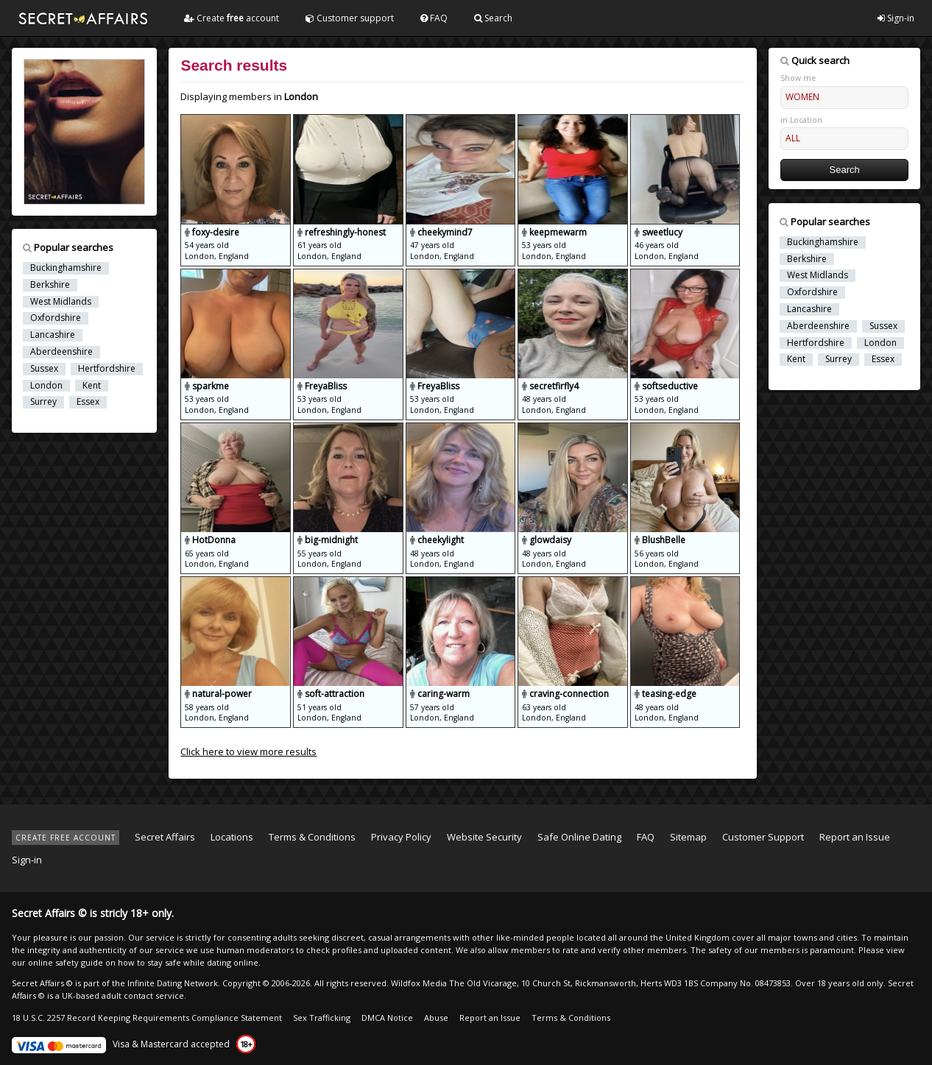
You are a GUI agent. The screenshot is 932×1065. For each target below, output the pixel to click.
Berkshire (50, 285)
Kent (91, 386)
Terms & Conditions (312, 836)
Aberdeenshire (61, 352)
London (46, 386)
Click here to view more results (248, 751)
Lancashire (52, 335)
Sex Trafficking (321, 1017)
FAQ (434, 18)
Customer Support (763, 836)
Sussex (44, 369)
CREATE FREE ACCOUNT (65, 837)
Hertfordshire (106, 369)
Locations (232, 836)
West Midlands (60, 302)
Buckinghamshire (66, 268)
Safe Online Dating (579, 836)
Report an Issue (854, 836)
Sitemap (688, 836)
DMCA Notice (387, 1017)
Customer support (350, 18)
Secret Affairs (165, 836)
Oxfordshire (55, 318)
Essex (88, 402)
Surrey (43, 402)
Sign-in (896, 18)
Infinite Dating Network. (173, 982)
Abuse (436, 1017)
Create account (231, 18)
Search (493, 18)
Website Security (484, 836)
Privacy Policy (401, 836)
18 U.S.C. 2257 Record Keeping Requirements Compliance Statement (147, 1017)
